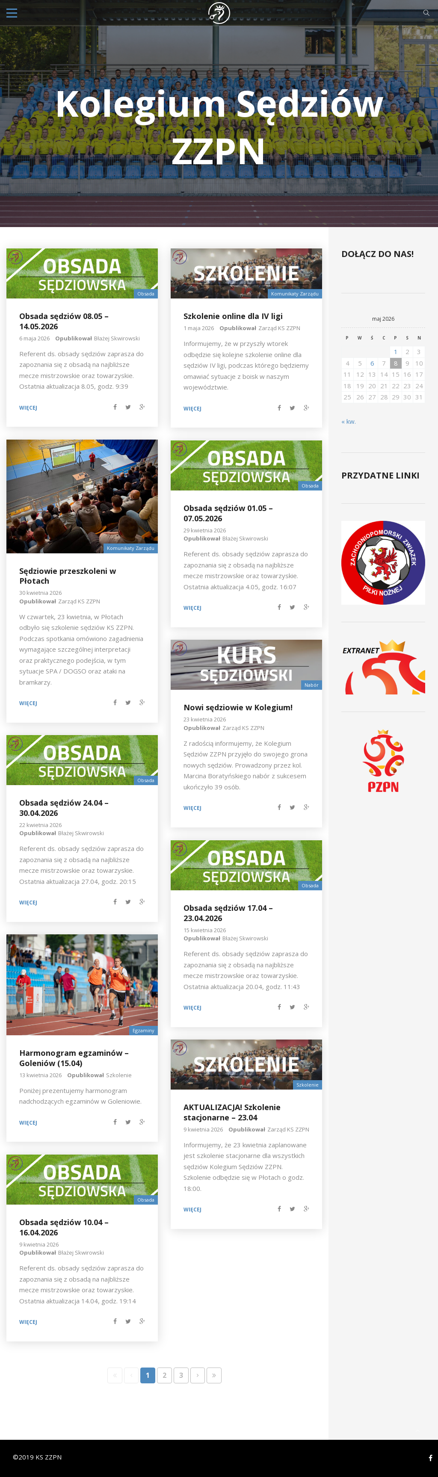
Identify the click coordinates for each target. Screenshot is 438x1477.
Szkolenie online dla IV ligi (233, 316)
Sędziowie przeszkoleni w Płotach (67, 576)
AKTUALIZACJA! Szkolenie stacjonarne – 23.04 (232, 1112)
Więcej (28, 408)
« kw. (348, 421)
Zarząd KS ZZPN (279, 328)
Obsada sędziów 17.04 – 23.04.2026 (228, 913)
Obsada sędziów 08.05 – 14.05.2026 (64, 321)
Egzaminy (143, 1030)
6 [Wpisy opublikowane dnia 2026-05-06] (372, 362)
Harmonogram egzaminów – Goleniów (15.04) (74, 1058)
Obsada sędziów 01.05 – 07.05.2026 (228, 513)
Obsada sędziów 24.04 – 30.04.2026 (64, 808)
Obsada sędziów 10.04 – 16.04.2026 (64, 1227)
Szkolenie (119, 1074)
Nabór (312, 685)
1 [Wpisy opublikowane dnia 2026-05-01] (396, 351)
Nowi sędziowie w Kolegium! (238, 707)
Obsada (145, 293)
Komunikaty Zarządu (295, 293)
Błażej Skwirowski (117, 338)
